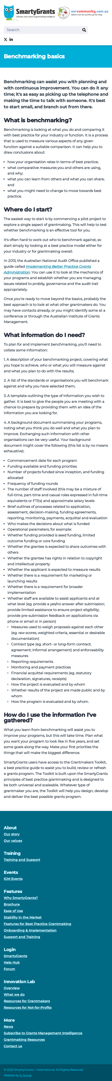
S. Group (26, 1075)
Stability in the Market (23, 917)
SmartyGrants (15, 956)
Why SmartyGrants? (21, 898)
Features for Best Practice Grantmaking (37, 924)
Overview (12, 988)
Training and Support (22, 860)
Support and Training (22, 937)
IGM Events (13, 879)
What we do (14, 994)
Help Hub (12, 962)
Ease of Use (13, 911)
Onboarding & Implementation (30, 930)
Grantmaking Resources (24, 1040)
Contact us (13, 1046)
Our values (13, 841)
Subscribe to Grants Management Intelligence (43, 1033)
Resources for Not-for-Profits (27, 1007)
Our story (11, 834)
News (8, 1027)
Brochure (12, 904)
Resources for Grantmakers (27, 1001)
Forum (9, 969)
